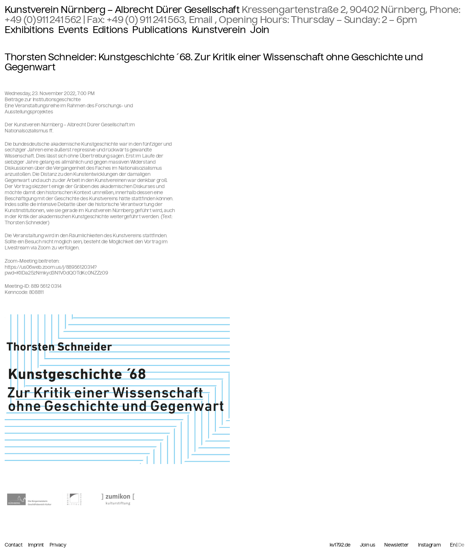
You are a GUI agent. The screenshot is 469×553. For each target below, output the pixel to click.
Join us (367, 545)
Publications (159, 30)
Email (202, 19)
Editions (110, 30)
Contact (14, 545)
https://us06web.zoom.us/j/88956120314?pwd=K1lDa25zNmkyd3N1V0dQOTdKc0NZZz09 (56, 270)
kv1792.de (340, 545)
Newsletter (396, 545)
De (461, 545)
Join (259, 30)
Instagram (429, 545)
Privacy (58, 545)
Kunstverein (219, 30)
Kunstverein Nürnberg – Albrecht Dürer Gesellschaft (122, 9)
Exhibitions (29, 30)
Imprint (36, 545)
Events (73, 30)
